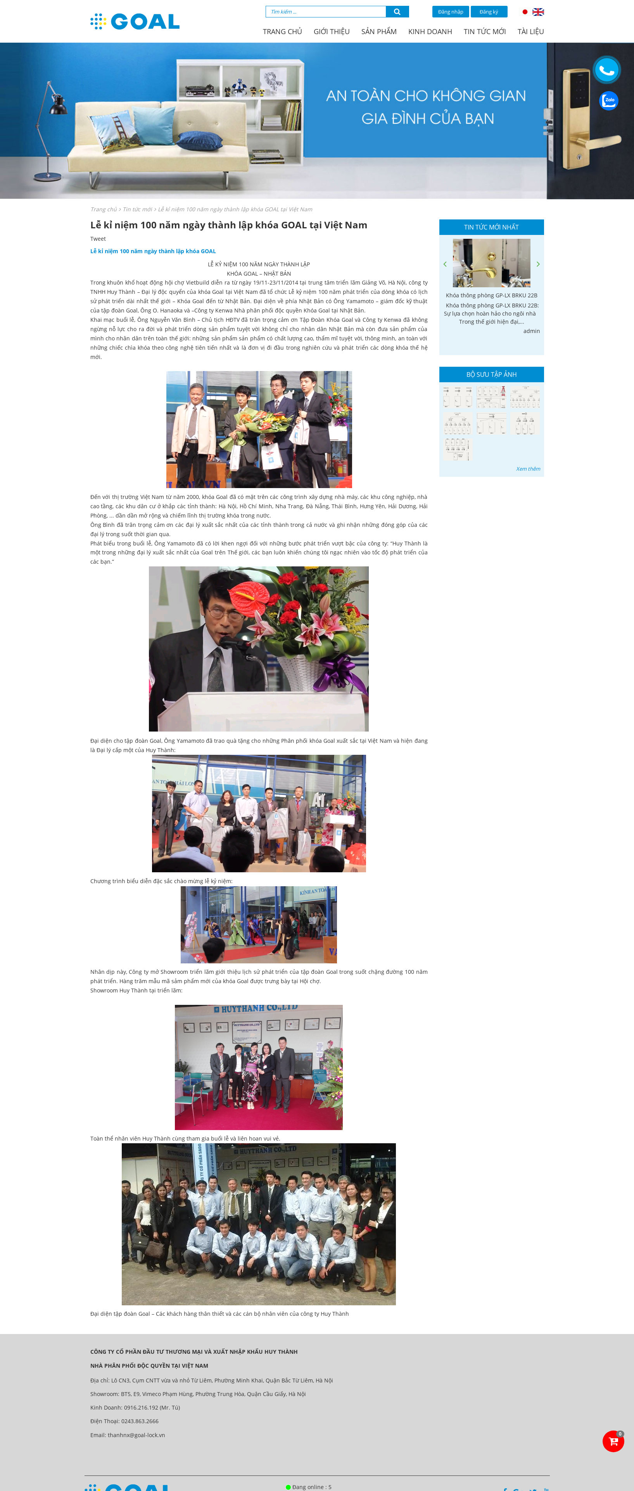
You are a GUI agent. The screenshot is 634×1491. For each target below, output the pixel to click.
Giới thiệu (332, 31)
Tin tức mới (485, 31)
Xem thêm (528, 468)
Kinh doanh (430, 31)
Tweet (98, 238)
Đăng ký (489, 11)
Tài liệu (531, 31)
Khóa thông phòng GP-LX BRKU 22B (491, 295)
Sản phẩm (379, 31)
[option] (491, 287)
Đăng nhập (450, 11)
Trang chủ (282, 31)
